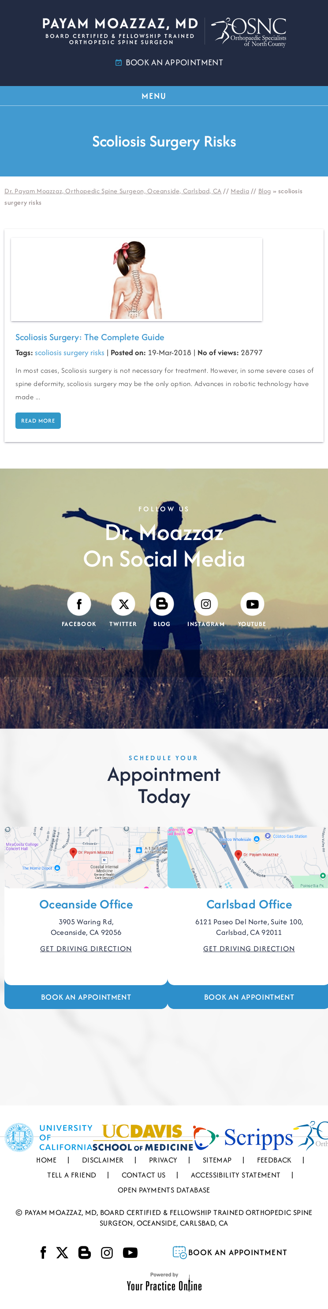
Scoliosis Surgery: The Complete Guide (89, 336)
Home (46, 1160)
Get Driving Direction (86, 948)
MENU (164, 96)
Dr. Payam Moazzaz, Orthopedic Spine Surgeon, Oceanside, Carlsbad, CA (113, 190)
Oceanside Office (86, 904)
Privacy (163, 1160)
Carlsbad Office (249, 904)
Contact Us (144, 1175)
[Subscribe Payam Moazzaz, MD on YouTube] (252, 610)
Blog (264, 190)
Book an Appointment (86, 996)
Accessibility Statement (236, 1175)
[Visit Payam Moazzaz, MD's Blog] (162, 610)
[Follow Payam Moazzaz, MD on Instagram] (206, 610)
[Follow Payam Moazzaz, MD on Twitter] (123, 610)
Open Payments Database (164, 1190)
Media (240, 190)
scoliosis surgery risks (69, 352)
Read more (38, 420)
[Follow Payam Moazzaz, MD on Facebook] (79, 610)
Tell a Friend (71, 1175)
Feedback (274, 1160)
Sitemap (217, 1160)
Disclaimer (103, 1160)
